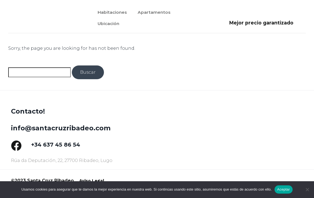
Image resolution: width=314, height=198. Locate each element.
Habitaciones (113, 12)
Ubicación (109, 25)
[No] (307, 189)
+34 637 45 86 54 (55, 144)
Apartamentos (156, 12)
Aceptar (283, 189)
